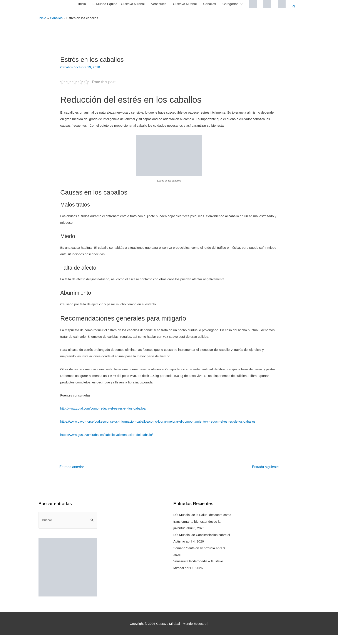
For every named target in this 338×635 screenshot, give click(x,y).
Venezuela (158, 4)
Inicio (82, 4)
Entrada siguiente (267, 466)
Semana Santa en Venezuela (194, 547)
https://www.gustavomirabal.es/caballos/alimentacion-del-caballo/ (107, 434)
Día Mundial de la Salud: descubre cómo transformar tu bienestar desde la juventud (201, 520)
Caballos (209, 4)
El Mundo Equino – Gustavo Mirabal (118, 4)
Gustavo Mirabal (184, 4)
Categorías (230, 4)
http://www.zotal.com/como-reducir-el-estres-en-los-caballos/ (104, 408)
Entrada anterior (69, 466)
